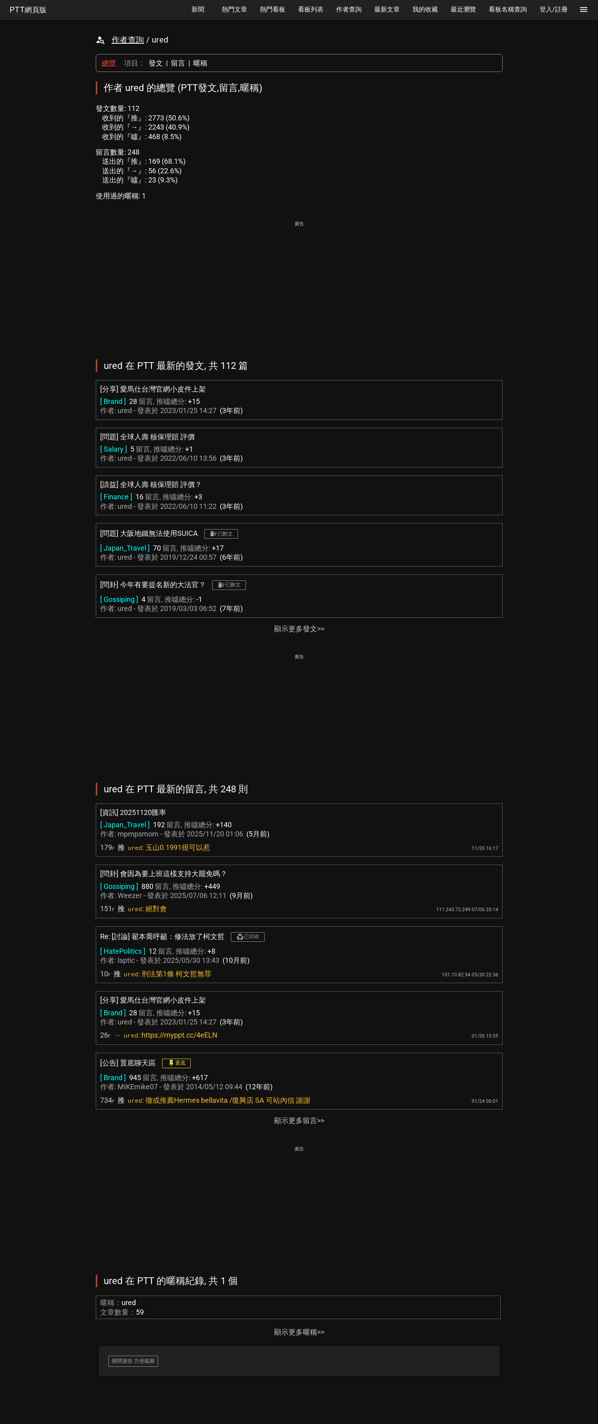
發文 (156, 63)
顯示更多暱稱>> (299, 1332)
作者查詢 (128, 40)
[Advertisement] (299, 284)
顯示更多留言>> (299, 1120)
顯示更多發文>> (299, 629)
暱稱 (200, 63)
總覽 (109, 63)
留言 (178, 63)
